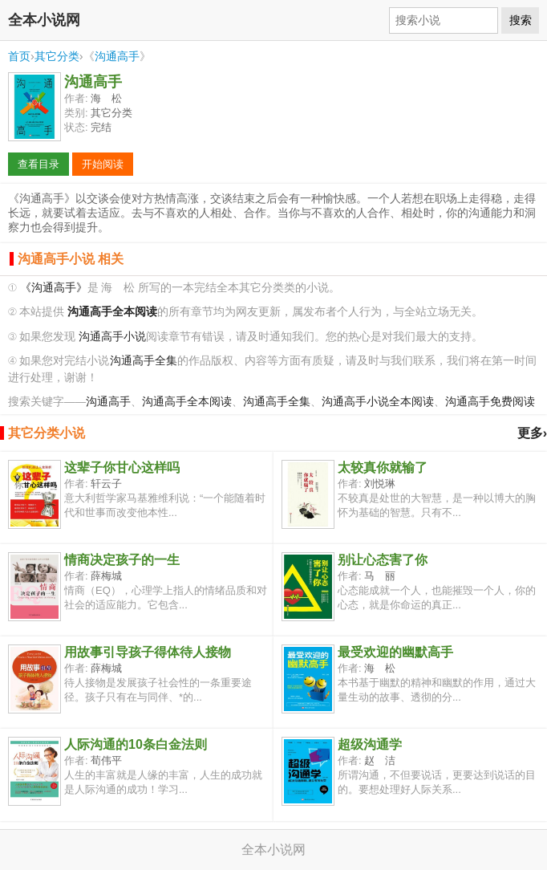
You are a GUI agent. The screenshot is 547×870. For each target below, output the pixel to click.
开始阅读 (103, 164)
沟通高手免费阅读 (490, 402)
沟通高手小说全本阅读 (378, 402)
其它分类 (56, 56)
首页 (19, 56)
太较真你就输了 (382, 467)
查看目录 (38, 164)
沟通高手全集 (143, 361)
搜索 (520, 20)
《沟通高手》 (53, 288)
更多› (532, 433)
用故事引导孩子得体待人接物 (147, 652)
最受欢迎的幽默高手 (395, 652)
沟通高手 (117, 56)
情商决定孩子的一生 (122, 560)
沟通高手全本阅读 (187, 402)
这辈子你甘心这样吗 (122, 467)
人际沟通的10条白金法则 (135, 744)
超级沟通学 (370, 744)
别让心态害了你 (382, 560)
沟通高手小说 (112, 337)
